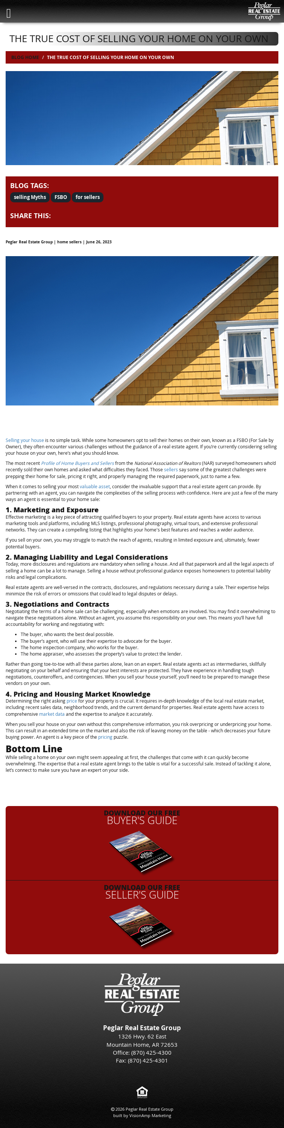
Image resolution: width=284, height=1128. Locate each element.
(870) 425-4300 (151, 1052)
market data (52, 714)
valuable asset (95, 486)
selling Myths (30, 197)
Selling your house (25, 440)
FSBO (61, 197)
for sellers (88, 197)
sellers (171, 469)
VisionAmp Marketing (150, 1115)
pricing (105, 737)
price (72, 701)
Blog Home (25, 57)
